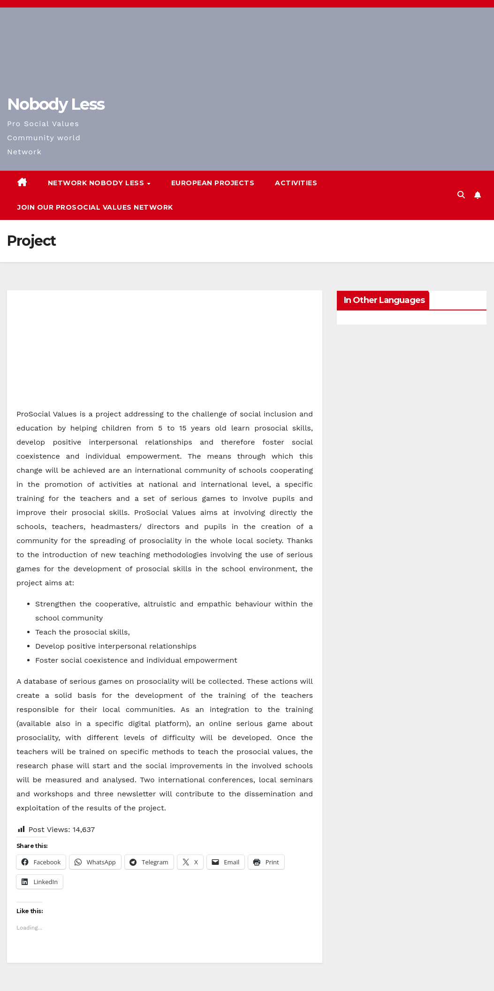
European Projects (213, 183)
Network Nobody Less (97, 183)
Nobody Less (55, 104)
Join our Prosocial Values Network (95, 207)
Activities (296, 183)
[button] (461, 194)
